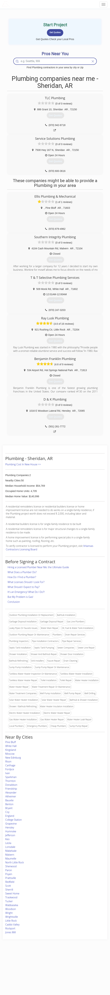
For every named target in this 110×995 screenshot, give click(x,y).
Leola (8, 843)
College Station (13, 819)
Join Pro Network (45, 962)
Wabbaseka (11, 905)
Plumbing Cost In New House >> (23, 464)
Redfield (9, 881)
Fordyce (9, 769)
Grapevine (11, 823)
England (9, 815)
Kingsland (10, 749)
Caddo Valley (12, 924)
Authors (78, 970)
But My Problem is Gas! (20, 597)
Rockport (10, 928)
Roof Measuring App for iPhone (52, 974)
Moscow (9, 753)
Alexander (10, 792)
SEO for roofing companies (87, 977)
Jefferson (10, 835)
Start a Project (15, 970)
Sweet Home (12, 893)
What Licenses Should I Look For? (26, 582)
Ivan (7, 773)
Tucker (9, 901)
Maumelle (10, 858)
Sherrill (9, 889)
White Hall (11, 746)
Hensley (9, 827)
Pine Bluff (10, 742)
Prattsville (10, 878)
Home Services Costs (19, 962)
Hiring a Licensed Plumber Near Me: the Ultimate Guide (38, 567)
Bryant (9, 808)
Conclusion (14, 601)
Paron (8, 870)
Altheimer (10, 796)
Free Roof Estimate (18, 974)
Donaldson (11, 784)
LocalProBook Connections (88, 974)
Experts (40, 966)
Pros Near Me (15, 966)
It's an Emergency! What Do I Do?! (26, 592)
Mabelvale (10, 850)
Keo (7, 839)
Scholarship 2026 (83, 962)
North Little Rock (14, 862)
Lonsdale (10, 847)
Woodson (10, 909)
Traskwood (11, 897)
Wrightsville (11, 916)
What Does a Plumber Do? (22, 572)
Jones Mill (10, 932)
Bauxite (9, 800)
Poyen (8, 874)
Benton (9, 804)
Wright (9, 913)
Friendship (11, 788)
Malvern (9, 854)
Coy (7, 812)
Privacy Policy (81, 966)
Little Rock (11, 920)
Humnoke (10, 831)
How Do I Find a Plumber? (22, 577)
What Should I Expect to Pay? (23, 587)
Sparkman (11, 777)
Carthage (10, 765)
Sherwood (11, 866)
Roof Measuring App (46, 970)
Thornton (10, 781)
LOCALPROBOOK (22, 4)
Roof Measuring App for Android (52, 977)
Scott (8, 885)
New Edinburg (13, 757)
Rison (8, 761)
